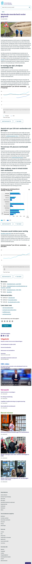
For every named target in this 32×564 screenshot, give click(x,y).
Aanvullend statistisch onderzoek (8, 502)
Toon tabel (18, 121)
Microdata (3, 500)
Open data (3, 498)
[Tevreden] (10, 321)
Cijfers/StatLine (4, 495)
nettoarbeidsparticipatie (17, 157)
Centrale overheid (4, 518)
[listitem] (1, 336)
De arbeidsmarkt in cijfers (14, 302)
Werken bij (3, 539)
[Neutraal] (7, 321)
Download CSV (6, 121)
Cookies (2, 553)
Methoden (3, 508)
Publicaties (3, 506)
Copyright (3, 551)
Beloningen (3, 525)
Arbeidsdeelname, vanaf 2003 (14, 284)
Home (3, 11)
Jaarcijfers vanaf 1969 (6, 233)
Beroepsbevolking (12, 300)
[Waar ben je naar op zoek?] (16, 7)
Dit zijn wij (3, 535)
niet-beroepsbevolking (7, 307)
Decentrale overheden (5, 520)
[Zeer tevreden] (13, 321)
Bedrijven (3, 516)
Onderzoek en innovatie (6, 537)
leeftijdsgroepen (6, 312)
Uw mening (28, 563)
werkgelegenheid (6, 314)
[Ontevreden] (5, 321)
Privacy (2, 523)
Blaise (2, 510)
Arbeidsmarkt (11, 297)
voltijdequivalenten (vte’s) (12, 136)
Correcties (3, 543)
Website (2, 549)
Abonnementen (4, 560)
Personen (3, 522)
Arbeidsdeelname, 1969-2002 (14, 290)
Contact (2, 532)
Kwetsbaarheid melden (6, 557)
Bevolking (9, 292)
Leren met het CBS (4, 541)
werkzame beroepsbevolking (9, 310)
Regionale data (4, 504)
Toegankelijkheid (4, 555)
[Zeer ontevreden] (2, 321)
